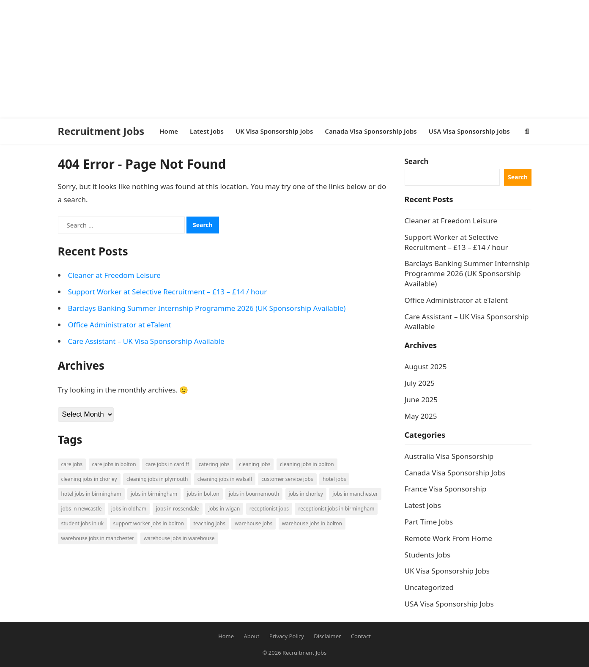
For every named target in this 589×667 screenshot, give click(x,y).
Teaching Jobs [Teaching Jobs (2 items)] (209, 523)
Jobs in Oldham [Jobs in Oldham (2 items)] (128, 508)
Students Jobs (428, 555)
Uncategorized (429, 587)
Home (226, 636)
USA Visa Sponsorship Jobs (449, 604)
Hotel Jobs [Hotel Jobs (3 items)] (334, 479)
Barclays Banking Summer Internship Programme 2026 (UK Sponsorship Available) (207, 308)
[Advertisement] (253, 59)
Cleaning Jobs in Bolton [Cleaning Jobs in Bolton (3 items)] (307, 464)
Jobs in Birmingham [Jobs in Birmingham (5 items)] (154, 493)
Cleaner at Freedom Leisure (114, 275)
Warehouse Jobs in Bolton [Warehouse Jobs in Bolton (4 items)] (312, 523)
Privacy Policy (286, 636)
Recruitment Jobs (101, 131)
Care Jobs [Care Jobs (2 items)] (72, 464)
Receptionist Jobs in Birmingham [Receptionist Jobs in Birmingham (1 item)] (336, 508)
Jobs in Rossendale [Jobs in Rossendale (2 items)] (177, 508)
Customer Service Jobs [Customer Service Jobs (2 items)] (287, 479)
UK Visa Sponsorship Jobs (447, 571)
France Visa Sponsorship (446, 489)
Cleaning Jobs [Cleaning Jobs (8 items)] (254, 464)
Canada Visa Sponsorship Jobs (455, 473)
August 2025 (426, 366)
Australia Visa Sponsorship (449, 456)
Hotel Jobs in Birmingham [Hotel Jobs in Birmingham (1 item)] (91, 493)
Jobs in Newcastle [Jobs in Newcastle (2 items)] (81, 508)
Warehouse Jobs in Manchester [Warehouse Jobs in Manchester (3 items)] (97, 538)
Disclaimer (327, 636)
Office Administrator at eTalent (119, 324)
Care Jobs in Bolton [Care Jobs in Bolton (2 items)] (114, 464)
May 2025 (421, 416)
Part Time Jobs (429, 522)
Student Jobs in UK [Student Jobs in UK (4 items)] (82, 523)
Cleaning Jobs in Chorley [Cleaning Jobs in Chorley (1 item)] (89, 479)
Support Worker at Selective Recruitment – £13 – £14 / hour (167, 291)
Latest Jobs (423, 505)
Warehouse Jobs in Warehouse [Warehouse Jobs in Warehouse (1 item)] (179, 538)
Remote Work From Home (448, 538)
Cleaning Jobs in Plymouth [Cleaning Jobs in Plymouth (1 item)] (157, 479)
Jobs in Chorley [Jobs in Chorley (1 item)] (306, 493)
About (252, 636)
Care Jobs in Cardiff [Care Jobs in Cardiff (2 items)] (167, 464)
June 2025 (421, 399)
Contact (361, 636)
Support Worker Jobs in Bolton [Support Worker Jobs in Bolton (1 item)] (148, 523)
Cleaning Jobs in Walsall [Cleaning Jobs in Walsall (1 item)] (224, 479)
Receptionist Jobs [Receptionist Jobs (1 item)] (269, 508)
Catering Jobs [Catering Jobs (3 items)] (214, 464)
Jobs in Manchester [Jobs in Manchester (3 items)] (355, 493)
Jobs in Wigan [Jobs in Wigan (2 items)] (224, 508)
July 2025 (420, 383)
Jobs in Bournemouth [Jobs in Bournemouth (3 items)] (254, 493)
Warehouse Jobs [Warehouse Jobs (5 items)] (253, 523)
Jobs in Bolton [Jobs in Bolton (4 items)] (203, 493)
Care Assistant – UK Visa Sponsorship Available (146, 341)
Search (417, 161)
